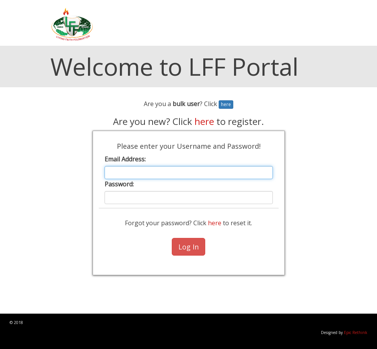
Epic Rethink (355, 332)
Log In (188, 246)
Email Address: (125, 159)
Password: (119, 184)
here (226, 104)
